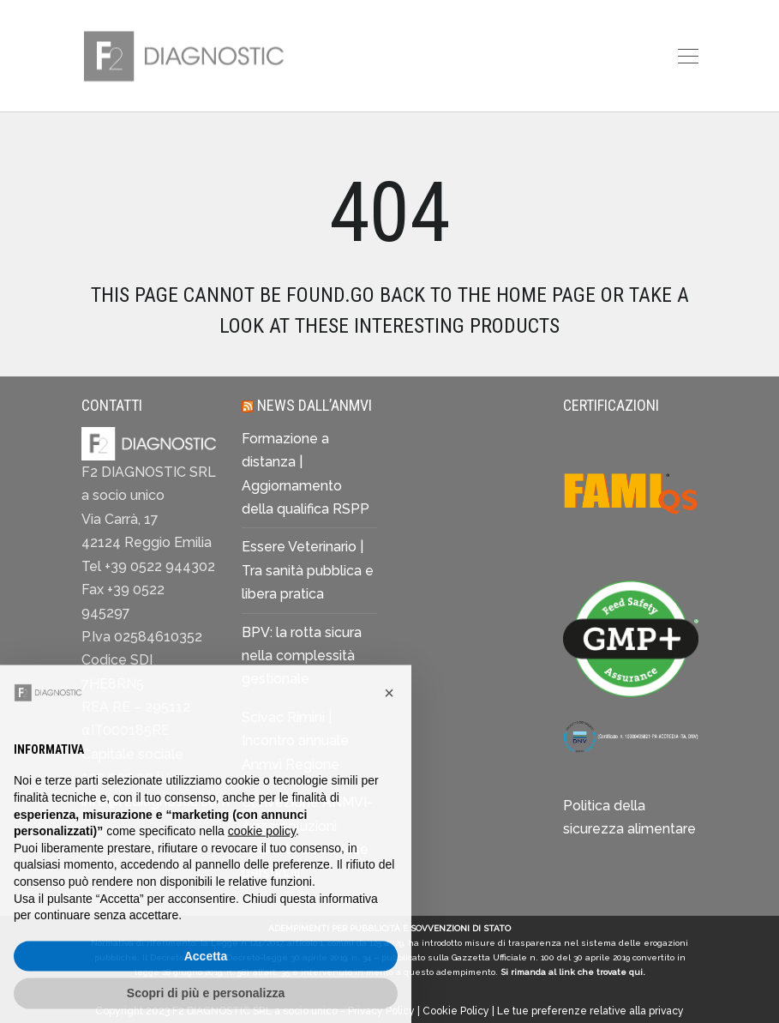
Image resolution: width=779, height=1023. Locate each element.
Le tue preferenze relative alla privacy (590, 1011)
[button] (389, 725)
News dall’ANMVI (314, 405)
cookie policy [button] (262, 863)
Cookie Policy (455, 1011)
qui (636, 972)
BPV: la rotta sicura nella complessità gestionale (302, 656)
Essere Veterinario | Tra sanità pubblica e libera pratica (308, 570)
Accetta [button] (206, 988)
